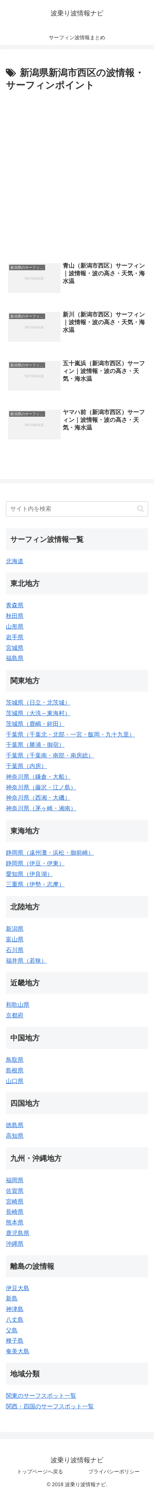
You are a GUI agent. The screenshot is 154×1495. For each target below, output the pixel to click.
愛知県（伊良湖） (29, 874)
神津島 (14, 1309)
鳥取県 (14, 1060)
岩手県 (14, 637)
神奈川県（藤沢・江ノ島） (41, 787)
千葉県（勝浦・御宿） (35, 745)
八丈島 (14, 1320)
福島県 (14, 658)
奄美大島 (17, 1351)
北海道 (14, 561)
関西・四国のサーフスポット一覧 (50, 1406)
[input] (77, 509)
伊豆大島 (17, 1288)
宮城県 (14, 648)
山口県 (14, 1081)
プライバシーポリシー (114, 1471)
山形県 (14, 626)
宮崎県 (14, 1201)
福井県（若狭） (26, 961)
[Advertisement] (77, 175)
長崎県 (14, 1212)
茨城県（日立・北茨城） (38, 702)
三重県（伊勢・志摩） (35, 884)
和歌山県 (17, 1005)
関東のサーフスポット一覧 (41, 1396)
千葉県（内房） (26, 766)
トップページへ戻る (40, 1471)
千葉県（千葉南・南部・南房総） (50, 755)
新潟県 (14, 929)
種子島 (14, 1340)
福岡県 (14, 1180)
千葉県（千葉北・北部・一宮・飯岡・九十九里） (70, 734)
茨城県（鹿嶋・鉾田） (35, 724)
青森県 (14, 605)
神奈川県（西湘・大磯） (38, 797)
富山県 (14, 939)
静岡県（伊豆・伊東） (35, 863)
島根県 (14, 1070)
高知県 (14, 1136)
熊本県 (14, 1222)
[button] (140, 508)
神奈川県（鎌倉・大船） (38, 777)
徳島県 (14, 1125)
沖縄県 (14, 1244)
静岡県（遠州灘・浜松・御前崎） (50, 853)
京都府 (14, 1015)
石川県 (14, 950)
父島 (12, 1330)
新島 (12, 1298)
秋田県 (14, 616)
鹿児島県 (17, 1233)
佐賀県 (14, 1191)
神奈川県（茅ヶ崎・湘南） (41, 808)
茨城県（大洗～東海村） (38, 713)
